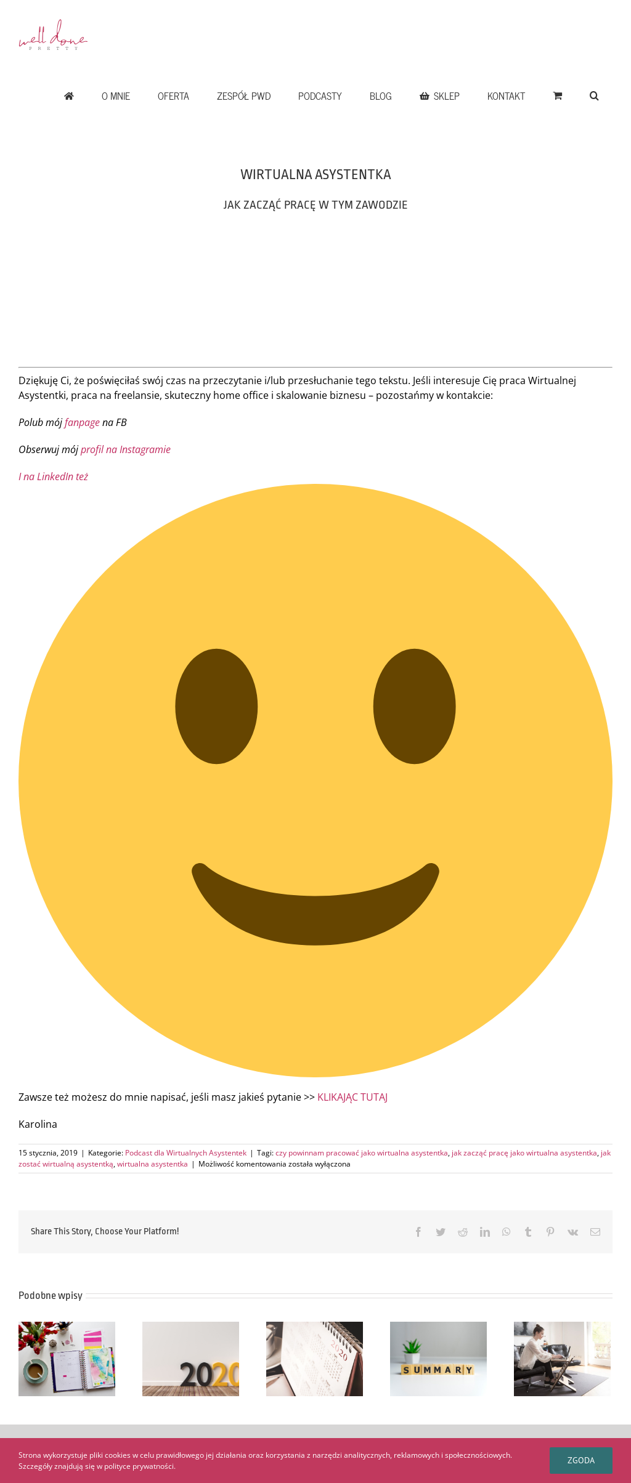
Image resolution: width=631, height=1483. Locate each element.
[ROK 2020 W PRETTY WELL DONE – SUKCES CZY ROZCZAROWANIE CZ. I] (314, 1358)
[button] (594, 95)
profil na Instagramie (126, 449)
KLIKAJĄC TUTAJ (352, 1097)
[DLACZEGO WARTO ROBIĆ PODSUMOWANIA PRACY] (438, 1358)
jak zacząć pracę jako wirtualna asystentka (524, 1152)
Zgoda (581, 1460)
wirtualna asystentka (152, 1164)
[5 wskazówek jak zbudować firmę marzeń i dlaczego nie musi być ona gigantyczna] (562, 1358)
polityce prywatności (139, 1466)
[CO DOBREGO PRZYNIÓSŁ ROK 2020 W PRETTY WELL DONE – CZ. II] (190, 1358)
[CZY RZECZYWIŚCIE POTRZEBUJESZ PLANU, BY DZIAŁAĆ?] (66, 1358)
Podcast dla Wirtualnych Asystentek (185, 1152)
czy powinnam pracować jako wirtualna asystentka (361, 1152)
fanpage (82, 422)
